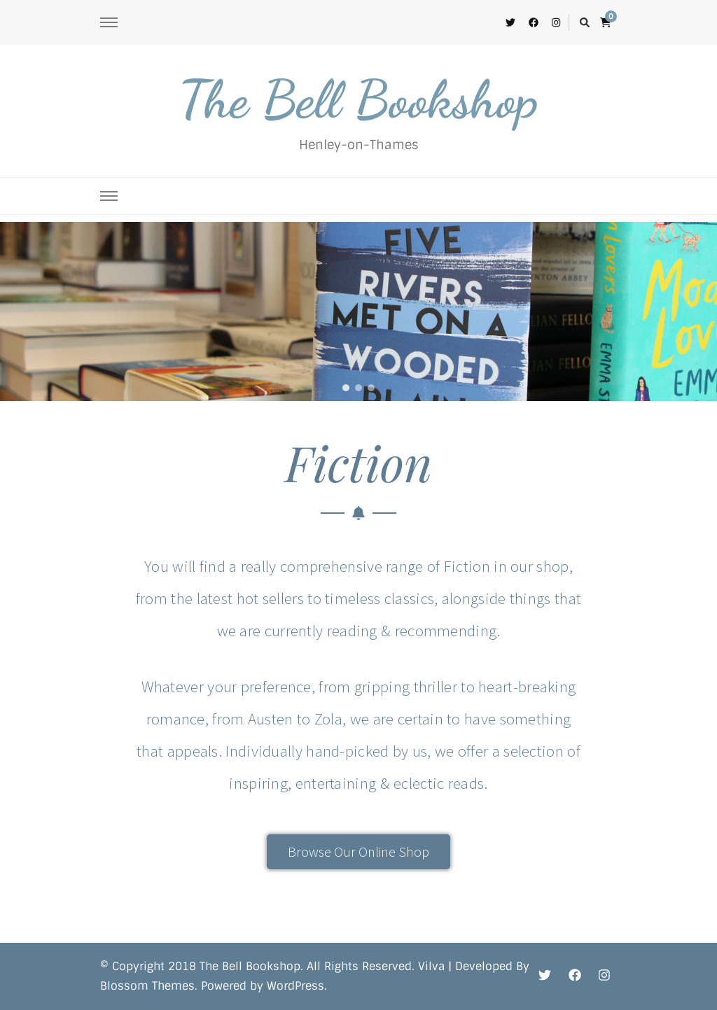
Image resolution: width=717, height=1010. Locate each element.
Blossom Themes (147, 986)
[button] (345, 387)
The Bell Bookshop (358, 99)
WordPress (295, 986)
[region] (358, 311)
